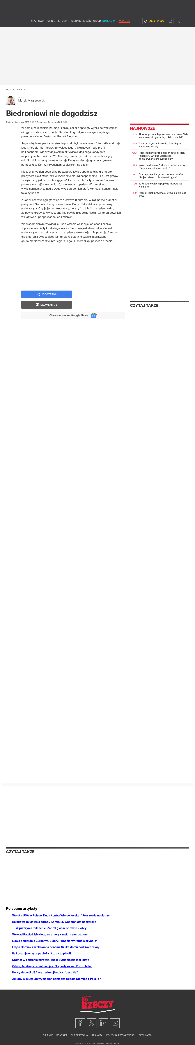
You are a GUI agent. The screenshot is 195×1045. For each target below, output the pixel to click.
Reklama (97, 1035)
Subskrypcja (79, 1035)
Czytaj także (144, 305)
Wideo (97, 22)
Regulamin (145, 1035)
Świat (42, 22)
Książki (86, 22)
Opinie (51, 22)
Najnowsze (142, 128)
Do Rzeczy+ (109, 22)
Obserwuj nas (68, 305)
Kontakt (61, 1035)
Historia (62, 22)
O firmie (48, 1035)
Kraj (33, 22)
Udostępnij (49, 294)
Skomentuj (102, 294)
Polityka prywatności (120, 1035)
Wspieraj (124, 22)
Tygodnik (75, 22)
